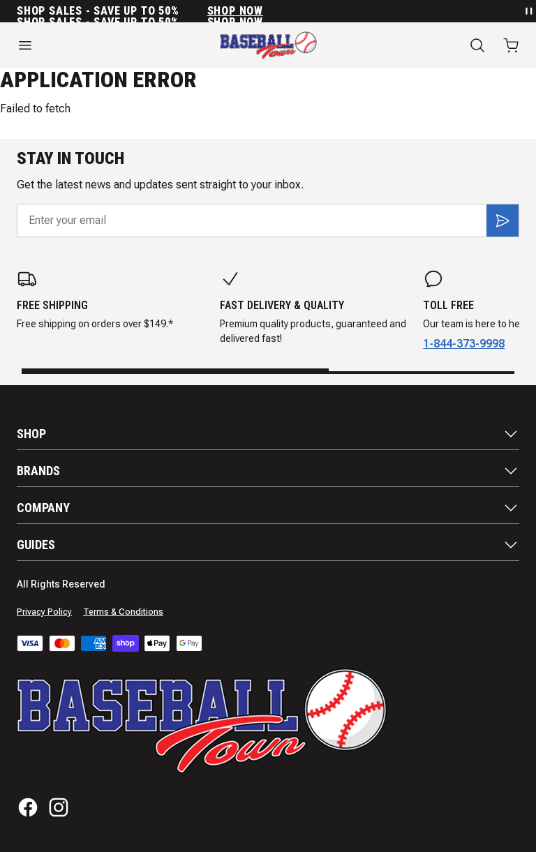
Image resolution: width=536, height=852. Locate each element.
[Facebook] (28, 807)
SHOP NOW (235, 11)
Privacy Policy (44, 612)
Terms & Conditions (123, 612)
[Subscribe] (502, 220)
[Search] (477, 45)
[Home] (268, 45)
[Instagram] (58, 807)
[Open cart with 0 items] (510, 45)
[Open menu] (89, 45)
